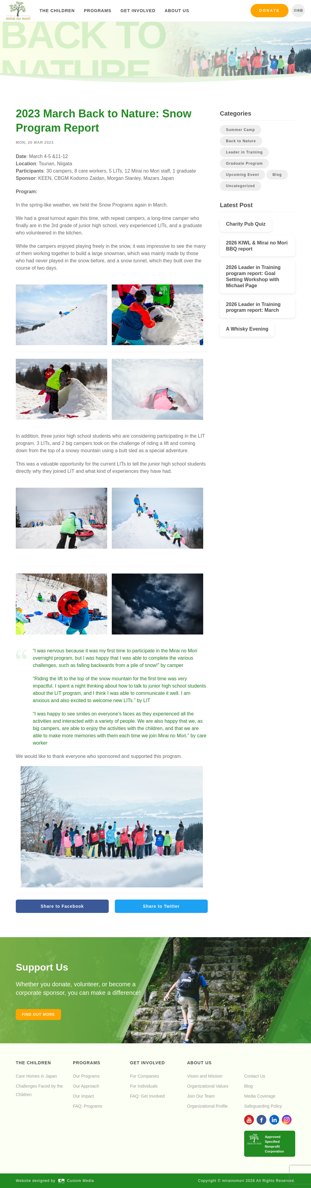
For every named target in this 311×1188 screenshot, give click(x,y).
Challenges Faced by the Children (39, 1090)
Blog (277, 175)
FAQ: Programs (87, 1106)
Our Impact (83, 1096)
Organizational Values (207, 1086)
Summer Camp (240, 130)
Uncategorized (240, 186)
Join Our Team (201, 1096)
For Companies (144, 1076)
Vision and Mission (204, 1076)
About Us (177, 10)
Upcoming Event (242, 175)
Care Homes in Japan (36, 1076)
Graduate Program (244, 163)
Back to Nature (241, 141)
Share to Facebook (62, 906)
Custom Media (76, 1181)
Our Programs (86, 1076)
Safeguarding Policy (263, 1106)
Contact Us (254, 1076)
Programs (97, 10)
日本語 (298, 10)
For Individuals (144, 1086)
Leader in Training (244, 152)
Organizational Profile (207, 1106)
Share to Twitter (161, 906)
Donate (269, 10)
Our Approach (86, 1086)
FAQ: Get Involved (147, 1096)
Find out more (38, 1014)
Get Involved (138, 10)
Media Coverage (259, 1096)
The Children (57, 10)
